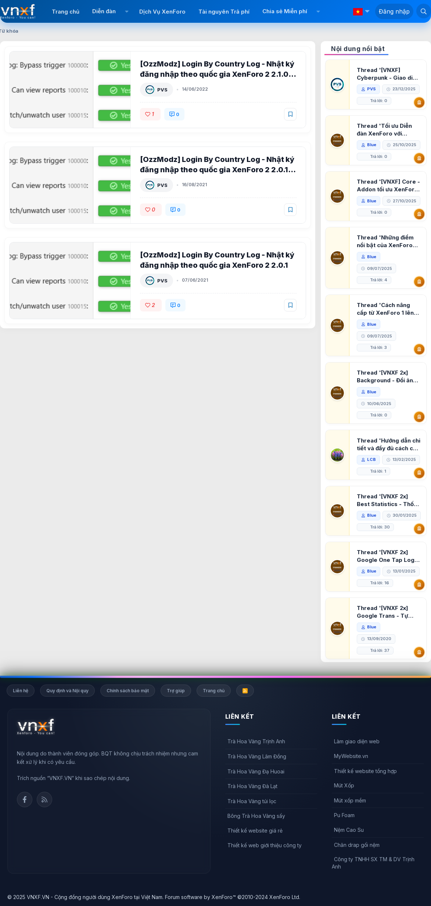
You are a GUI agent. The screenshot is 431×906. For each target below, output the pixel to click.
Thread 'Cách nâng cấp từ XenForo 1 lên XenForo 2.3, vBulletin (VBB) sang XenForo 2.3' (387, 309)
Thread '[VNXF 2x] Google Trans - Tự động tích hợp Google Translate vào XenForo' (386, 612)
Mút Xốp (344, 785)
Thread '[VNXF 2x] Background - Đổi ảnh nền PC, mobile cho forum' (386, 376)
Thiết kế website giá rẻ (255, 830)
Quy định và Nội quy (67, 690)
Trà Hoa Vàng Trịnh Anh (256, 741)
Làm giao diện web (357, 741)
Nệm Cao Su (349, 830)
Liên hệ (20, 690)
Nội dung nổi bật (358, 49)
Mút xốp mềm (350, 800)
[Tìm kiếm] (423, 11)
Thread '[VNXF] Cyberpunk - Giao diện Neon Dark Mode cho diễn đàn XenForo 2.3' (388, 74)
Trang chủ (65, 11)
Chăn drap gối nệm (357, 845)
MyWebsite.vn (351, 756)
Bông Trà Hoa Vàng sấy (256, 816)
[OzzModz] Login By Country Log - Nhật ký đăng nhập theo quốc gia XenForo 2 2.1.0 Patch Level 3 (217, 74)
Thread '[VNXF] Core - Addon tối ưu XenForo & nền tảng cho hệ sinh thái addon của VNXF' (388, 185)
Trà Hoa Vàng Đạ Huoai (255, 771)
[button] (126, 11)
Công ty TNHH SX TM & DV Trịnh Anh (373, 863)
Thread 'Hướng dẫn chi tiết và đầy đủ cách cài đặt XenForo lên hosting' (388, 444)
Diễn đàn (104, 11)
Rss (44, 799)
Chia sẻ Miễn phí (284, 11)
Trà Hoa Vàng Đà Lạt (252, 786)
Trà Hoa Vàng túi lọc (251, 801)
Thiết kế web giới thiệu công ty (264, 845)
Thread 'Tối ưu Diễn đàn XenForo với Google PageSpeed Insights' (384, 129)
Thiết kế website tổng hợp (365, 771)
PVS (162, 90)
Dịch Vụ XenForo (162, 11)
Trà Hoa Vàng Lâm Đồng (256, 756)
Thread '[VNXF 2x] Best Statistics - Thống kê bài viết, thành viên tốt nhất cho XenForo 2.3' (389, 500)
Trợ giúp (176, 690)
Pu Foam (344, 815)
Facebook (24, 799)
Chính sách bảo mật (128, 690)
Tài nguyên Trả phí (223, 11)
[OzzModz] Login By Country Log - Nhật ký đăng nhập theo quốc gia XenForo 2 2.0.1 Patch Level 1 (217, 169)
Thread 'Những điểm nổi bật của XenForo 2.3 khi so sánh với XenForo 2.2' (385, 241)
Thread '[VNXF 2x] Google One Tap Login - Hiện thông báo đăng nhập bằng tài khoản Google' (388, 556)
